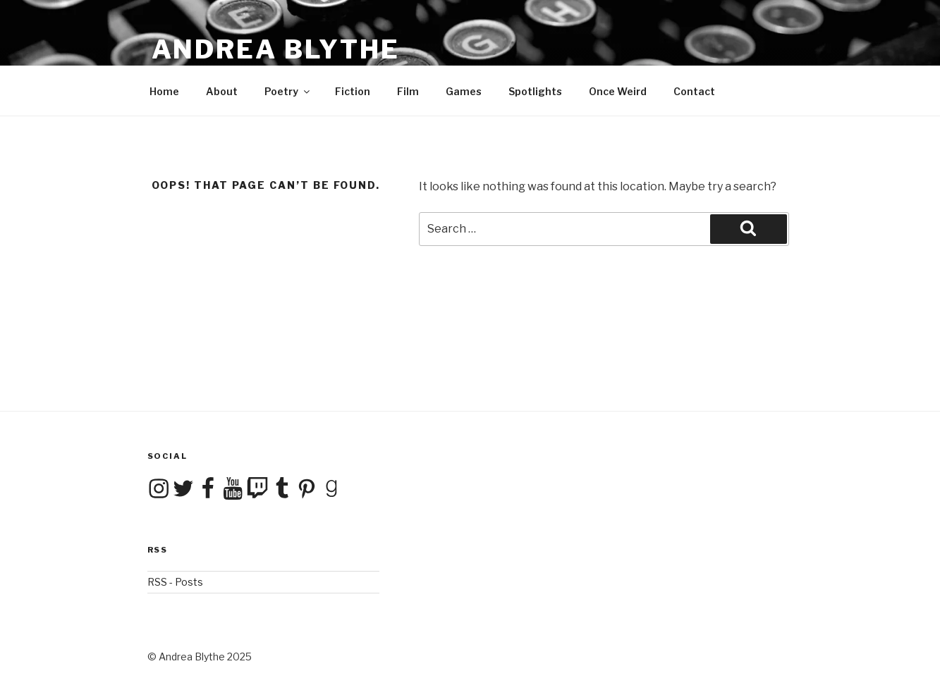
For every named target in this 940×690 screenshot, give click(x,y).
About (222, 91)
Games (464, 91)
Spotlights (535, 91)
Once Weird (618, 91)
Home (164, 91)
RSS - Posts (175, 582)
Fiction (352, 91)
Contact (694, 91)
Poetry (288, 91)
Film (408, 91)
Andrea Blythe (276, 49)
